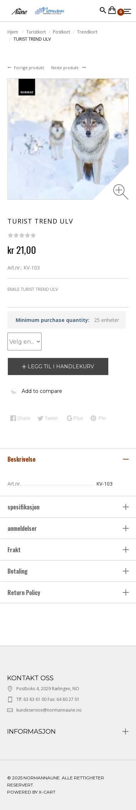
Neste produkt (65, 67)
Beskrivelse (22, 459)
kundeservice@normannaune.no (49, 710)
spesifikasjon (24, 507)
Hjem (13, 32)
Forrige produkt (29, 67)
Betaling (17, 571)
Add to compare (42, 391)
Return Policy (23, 592)
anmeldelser (22, 528)
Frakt (14, 549)
